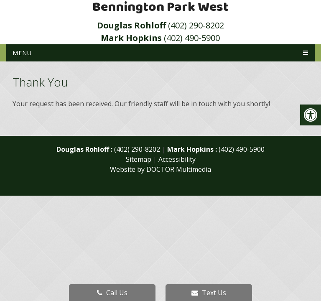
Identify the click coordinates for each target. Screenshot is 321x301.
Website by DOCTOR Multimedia (160, 169)
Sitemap (138, 159)
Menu (22, 53)
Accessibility (177, 159)
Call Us (112, 292)
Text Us (208, 292)
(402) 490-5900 (160, 37)
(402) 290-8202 (160, 25)
